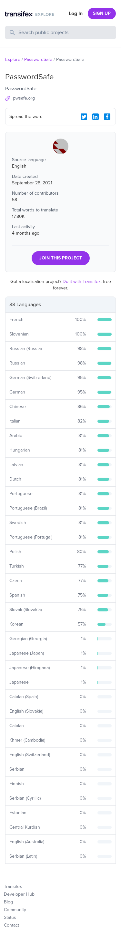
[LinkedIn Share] (95, 116)
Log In (76, 13)
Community (15, 909)
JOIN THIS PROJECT (60, 258)
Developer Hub (19, 894)
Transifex (13, 886)
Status (10, 917)
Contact (11, 925)
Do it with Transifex (82, 281)
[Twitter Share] (84, 116)
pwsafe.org (24, 98)
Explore (12, 59)
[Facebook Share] (107, 116)
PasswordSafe (38, 59)
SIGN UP (102, 13)
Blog (8, 902)
